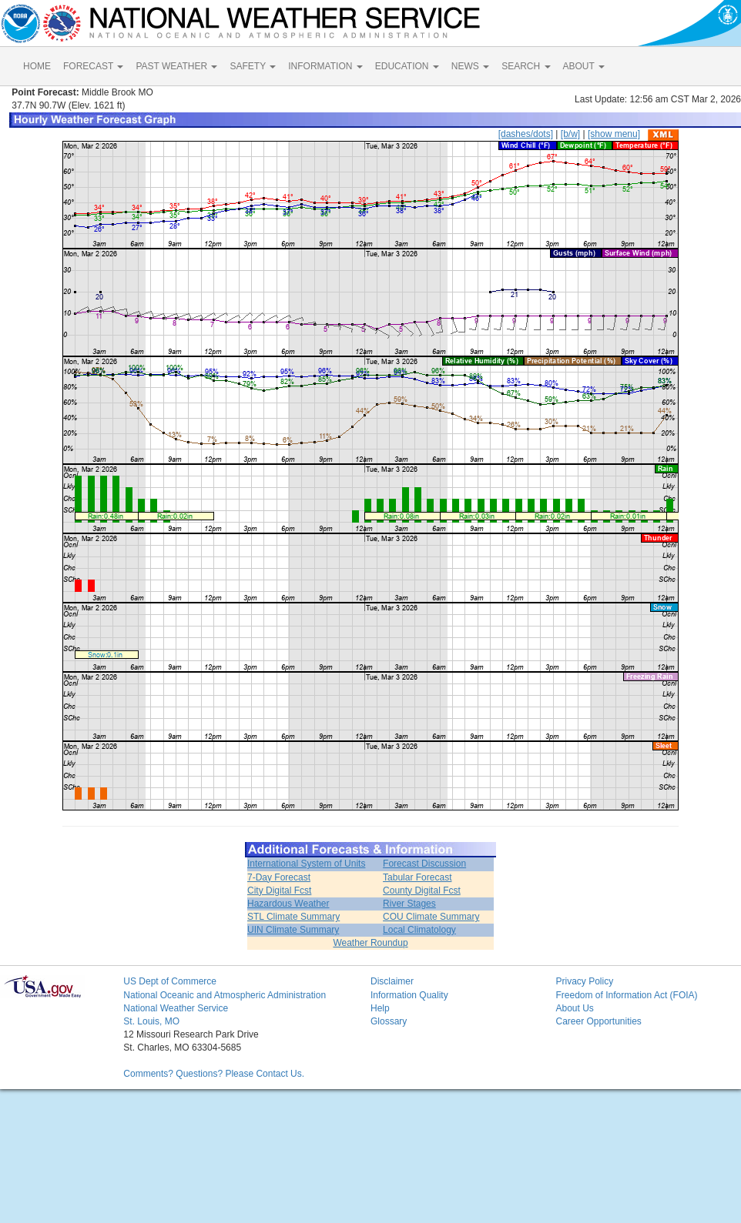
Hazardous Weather (288, 903)
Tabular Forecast (417, 877)
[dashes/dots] (525, 134)
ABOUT (584, 66)
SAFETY (253, 66)
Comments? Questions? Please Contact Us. (213, 1073)
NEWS (470, 66)
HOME (37, 66)
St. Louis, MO (151, 1021)
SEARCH (525, 66)
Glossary (388, 1021)
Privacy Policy (584, 981)
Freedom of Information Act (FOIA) (626, 995)
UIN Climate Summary (293, 929)
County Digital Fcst (422, 890)
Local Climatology (419, 929)
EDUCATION (407, 66)
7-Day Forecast (278, 877)
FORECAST (93, 66)
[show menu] (614, 134)
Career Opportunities (598, 1021)
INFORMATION (325, 66)
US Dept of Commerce (169, 981)
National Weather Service (175, 1008)
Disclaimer (392, 981)
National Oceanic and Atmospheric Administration (224, 995)
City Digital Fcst (279, 890)
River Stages (409, 903)
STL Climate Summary (293, 916)
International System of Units (306, 863)
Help (380, 1008)
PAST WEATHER (176, 66)
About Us (574, 1008)
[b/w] (570, 134)
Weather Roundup (370, 942)
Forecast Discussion (424, 863)
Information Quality (409, 995)
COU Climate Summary (431, 916)
